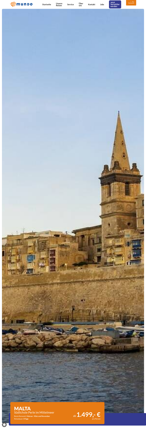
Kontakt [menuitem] (91, 4)
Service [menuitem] (70, 4)
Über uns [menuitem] (81, 4)
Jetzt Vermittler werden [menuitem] (115, 4)
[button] (4, 424)
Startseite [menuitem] (46, 4)
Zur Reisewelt (131, 2)
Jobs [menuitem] (102, 4)
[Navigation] (143, 4)
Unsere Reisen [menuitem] (59, 4)
